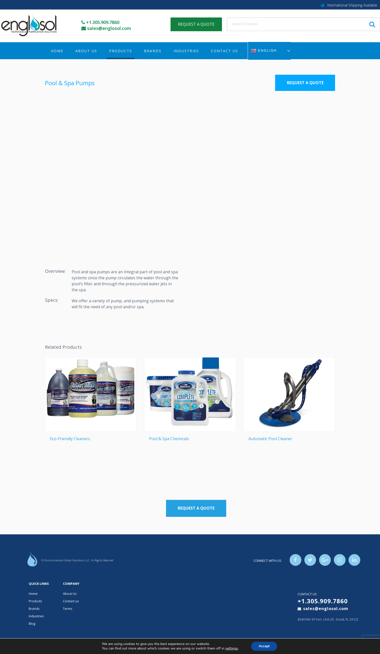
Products (120, 50)
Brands (153, 50)
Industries (186, 50)
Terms (67, 608)
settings (231, 648)
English (263, 51)
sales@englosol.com (109, 28)
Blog (32, 623)
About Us (86, 50)
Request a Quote (305, 82)
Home (57, 50)
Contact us (224, 50)
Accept (264, 646)
